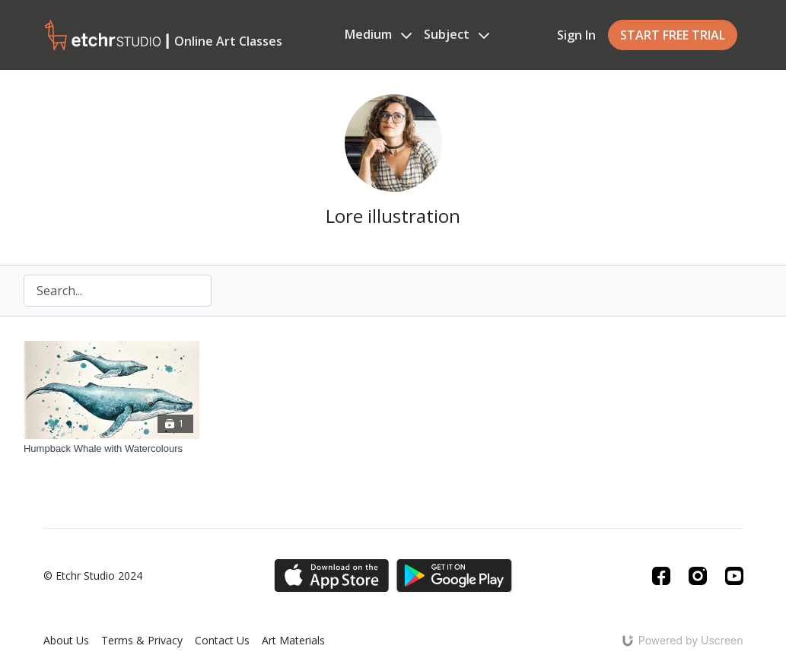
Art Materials (293, 640)
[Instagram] (698, 576)
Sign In (576, 35)
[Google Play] (454, 575)
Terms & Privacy (142, 640)
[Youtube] (734, 576)
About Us (66, 640)
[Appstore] (331, 575)
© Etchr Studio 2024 (92, 576)
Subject (456, 34)
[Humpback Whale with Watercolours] (111, 448)
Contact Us (222, 640)
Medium (378, 34)
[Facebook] (661, 576)
